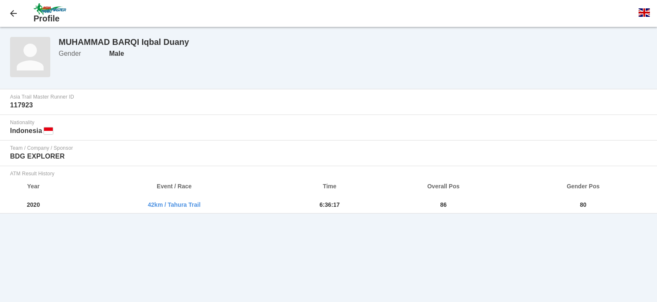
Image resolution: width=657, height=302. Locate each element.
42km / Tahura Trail (174, 204)
